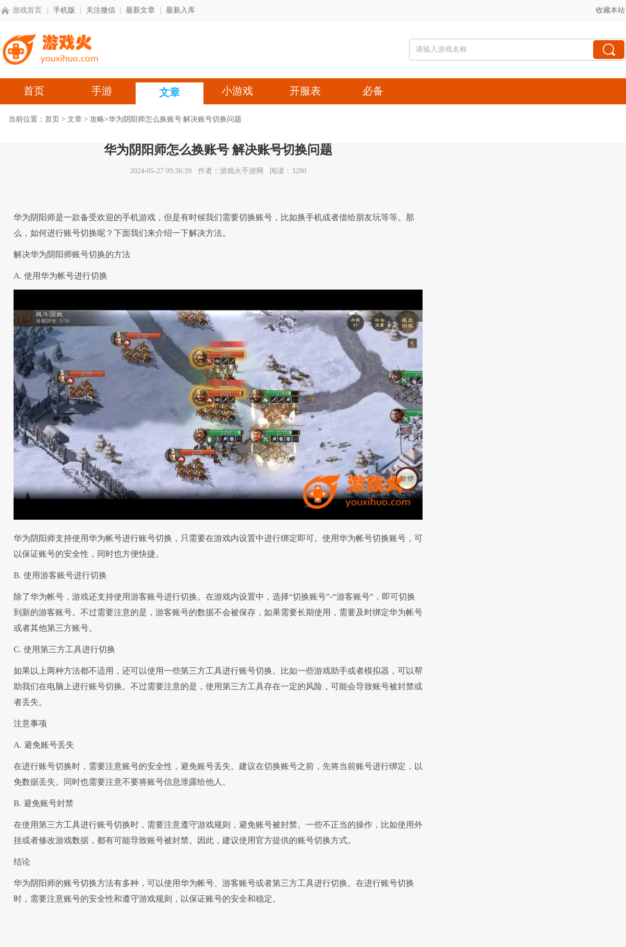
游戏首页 (27, 10)
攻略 (97, 119)
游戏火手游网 (241, 171)
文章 (74, 119)
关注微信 (100, 10)
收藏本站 (610, 10)
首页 (52, 119)
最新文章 (140, 10)
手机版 (64, 10)
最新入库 (180, 10)
